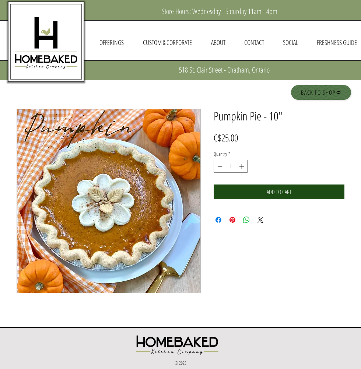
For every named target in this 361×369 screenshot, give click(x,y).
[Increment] (242, 166)
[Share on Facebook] (218, 219)
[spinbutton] (231, 166)
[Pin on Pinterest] (232, 219)
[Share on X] (260, 219)
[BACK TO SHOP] (321, 92)
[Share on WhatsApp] (246, 219)
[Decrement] (219, 166)
